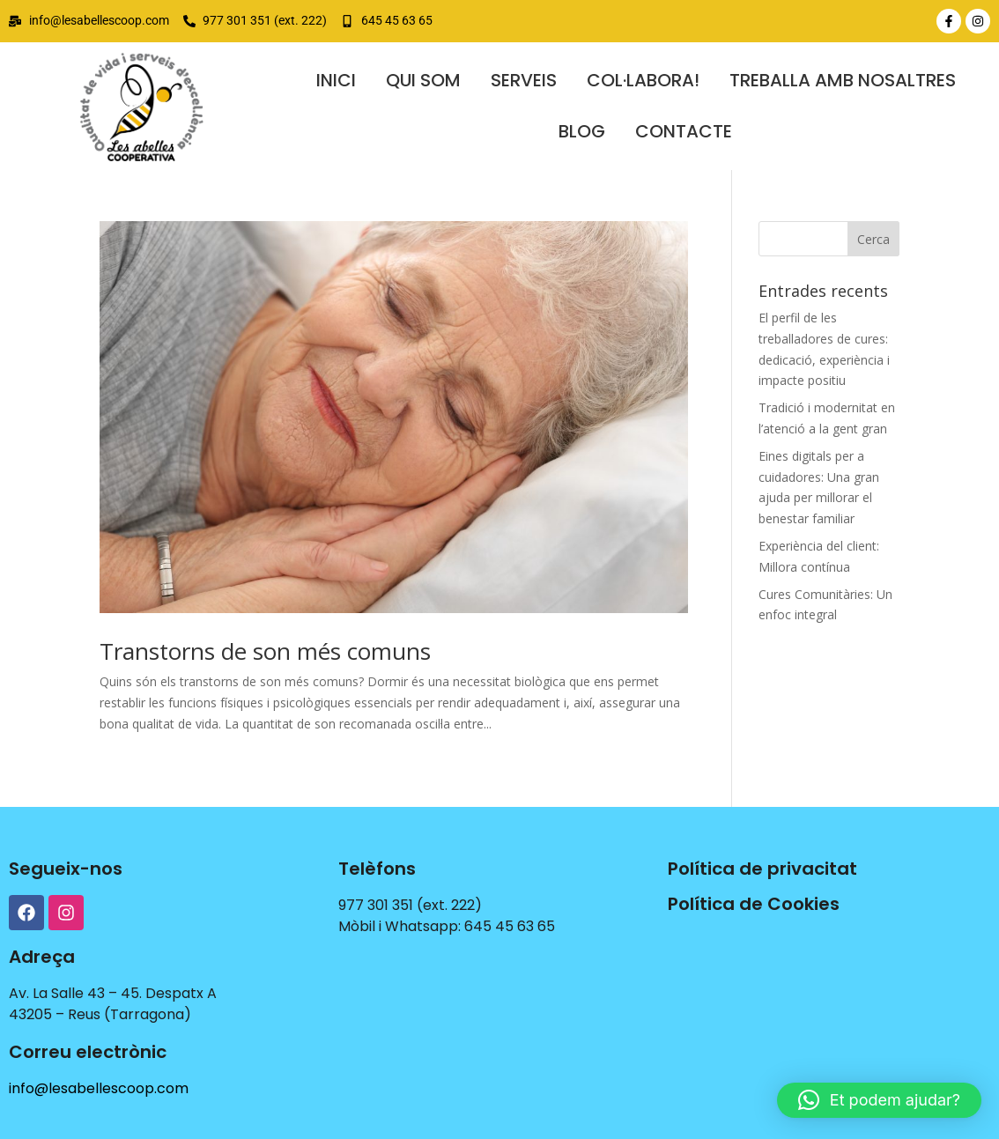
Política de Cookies (754, 903)
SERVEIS (524, 80)
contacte (683, 131)
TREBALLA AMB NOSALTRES (842, 80)
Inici (336, 80)
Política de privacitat (762, 868)
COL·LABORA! (643, 80)
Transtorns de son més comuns (265, 651)
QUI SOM (423, 80)
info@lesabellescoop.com (99, 1088)
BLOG (582, 131)
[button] (879, 1100)
